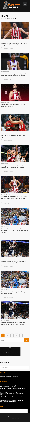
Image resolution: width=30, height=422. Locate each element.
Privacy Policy (21, 416)
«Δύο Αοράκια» (7, 203)
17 (21, 335)
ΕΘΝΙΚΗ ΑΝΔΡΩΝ (7, 79)
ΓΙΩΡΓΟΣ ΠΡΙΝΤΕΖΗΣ (8, 140)
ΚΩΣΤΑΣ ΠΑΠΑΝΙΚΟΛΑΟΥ (8, 48)
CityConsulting (17, 418)
